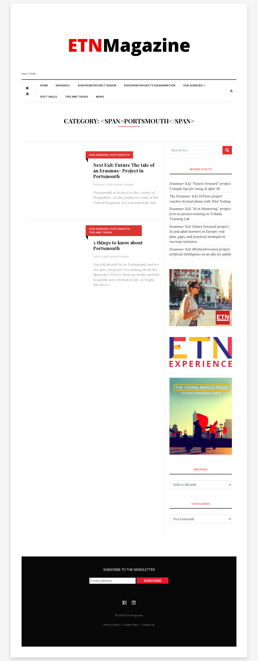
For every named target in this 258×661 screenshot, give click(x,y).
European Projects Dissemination (149, 85)
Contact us (148, 624)
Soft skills (48, 96)
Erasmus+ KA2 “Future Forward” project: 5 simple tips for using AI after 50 (200, 186)
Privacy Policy (111, 624)
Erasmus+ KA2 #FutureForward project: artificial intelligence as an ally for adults (200, 252)
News (100, 96)
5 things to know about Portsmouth (118, 245)
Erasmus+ (63, 85)
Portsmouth (120, 154)
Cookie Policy (131, 624)
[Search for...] (195, 150)
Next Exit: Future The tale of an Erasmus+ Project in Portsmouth (123, 170)
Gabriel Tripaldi (123, 184)
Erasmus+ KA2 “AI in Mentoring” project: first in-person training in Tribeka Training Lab (200, 214)
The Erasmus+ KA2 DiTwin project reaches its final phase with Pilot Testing (200, 198)
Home (44, 85)
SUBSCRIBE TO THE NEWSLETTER (129, 576)
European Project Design (97, 85)
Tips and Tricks (76, 96)
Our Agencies (193, 85)
